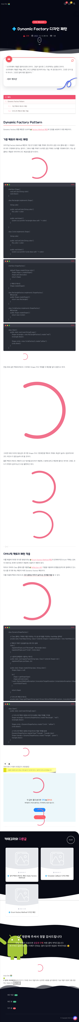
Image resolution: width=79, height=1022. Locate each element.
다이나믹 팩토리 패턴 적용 (20, 111)
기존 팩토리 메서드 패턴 (19, 106)
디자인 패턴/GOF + (39, 22)
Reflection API (36, 567)
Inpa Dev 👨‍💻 (7, 975)
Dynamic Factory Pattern (16, 101)
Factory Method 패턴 (40, 129)
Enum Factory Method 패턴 (42, 559)
